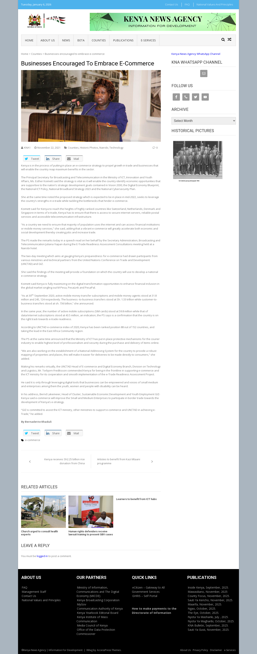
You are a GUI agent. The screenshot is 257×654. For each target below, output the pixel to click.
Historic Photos (89, 147)
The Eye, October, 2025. (203, 613)
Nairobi (103, 147)
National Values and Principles (215, 4)
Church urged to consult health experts (39, 533)
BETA (81, 40)
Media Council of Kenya (92, 625)
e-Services (148, 40)
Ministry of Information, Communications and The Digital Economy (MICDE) (97, 592)
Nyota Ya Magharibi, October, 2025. (211, 621)
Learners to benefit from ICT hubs (136, 499)
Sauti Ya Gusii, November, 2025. (208, 630)
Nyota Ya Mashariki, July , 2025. (208, 617)
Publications (123, 40)
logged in (42, 556)
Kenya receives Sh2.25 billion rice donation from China (64, 461)
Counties (99, 40)
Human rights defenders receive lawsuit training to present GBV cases (90, 533)
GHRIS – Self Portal (144, 596)
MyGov (81, 604)
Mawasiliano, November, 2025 (207, 592)
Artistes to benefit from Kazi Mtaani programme (118, 461)
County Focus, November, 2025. (209, 596)
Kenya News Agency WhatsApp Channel (195, 54)
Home (29, 40)
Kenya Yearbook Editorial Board (97, 613)
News (66, 40)
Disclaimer (216, 650)
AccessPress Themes (109, 650)
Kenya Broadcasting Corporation (98, 600)
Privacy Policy (200, 650)
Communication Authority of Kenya (100, 608)
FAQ (187, 4)
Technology (116, 147)
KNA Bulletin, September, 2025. (208, 625)
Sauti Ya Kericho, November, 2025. (210, 600)
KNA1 (27, 147)
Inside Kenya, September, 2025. (208, 587)
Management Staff (34, 592)
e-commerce (32, 440)
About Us (48, 40)
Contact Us (171, 4)
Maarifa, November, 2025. (205, 604)
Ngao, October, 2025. (202, 608)
